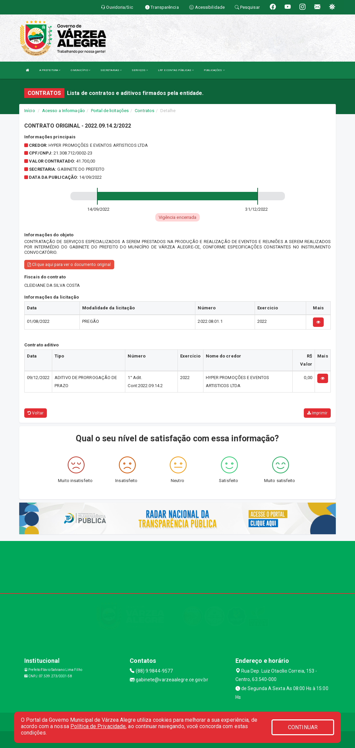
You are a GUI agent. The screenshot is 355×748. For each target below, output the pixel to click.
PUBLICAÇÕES (214, 70)
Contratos (144, 110)
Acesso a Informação (63, 110)
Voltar (35, 413)
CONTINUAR (303, 727)
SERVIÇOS (140, 70)
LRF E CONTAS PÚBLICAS (176, 70)
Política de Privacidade (98, 726)
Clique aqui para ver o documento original (69, 264)
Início (29, 110)
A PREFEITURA (49, 70)
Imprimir (317, 413)
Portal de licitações (110, 110)
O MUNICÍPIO (80, 70)
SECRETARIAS (111, 70)
